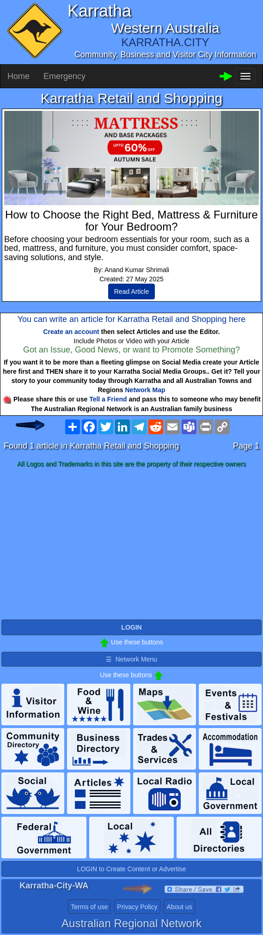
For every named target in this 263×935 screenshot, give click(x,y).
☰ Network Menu (131, 659)
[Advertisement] (131, 544)
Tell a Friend (108, 399)
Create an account (71, 331)
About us (179, 907)
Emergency (64, 76)
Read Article (131, 291)
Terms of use (89, 907)
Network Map (145, 390)
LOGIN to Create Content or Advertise (131, 869)
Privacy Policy (137, 907)
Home (18, 76)
